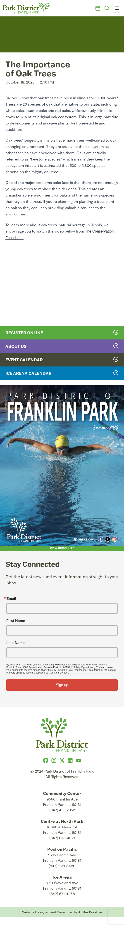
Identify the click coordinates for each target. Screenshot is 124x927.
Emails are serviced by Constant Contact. (46, 672)
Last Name (15, 643)
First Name (15, 621)
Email (11, 599)
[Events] (97, 8)
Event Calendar (62, 359)
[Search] (106, 8)
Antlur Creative (90, 912)
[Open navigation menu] (116, 8)
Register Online (62, 332)
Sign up (62, 685)
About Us (62, 346)
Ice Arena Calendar (62, 373)
